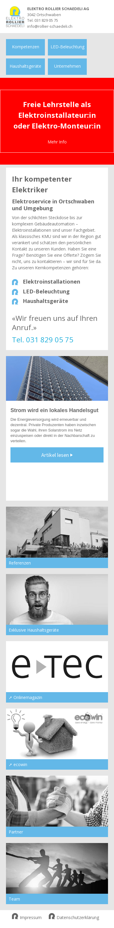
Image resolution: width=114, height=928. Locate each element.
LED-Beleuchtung (67, 47)
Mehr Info (57, 142)
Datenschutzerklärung (74, 917)
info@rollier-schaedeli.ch (49, 26)
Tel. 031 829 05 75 (42, 20)
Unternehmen (67, 66)
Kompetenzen (25, 47)
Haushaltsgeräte (25, 66)
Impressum (27, 917)
